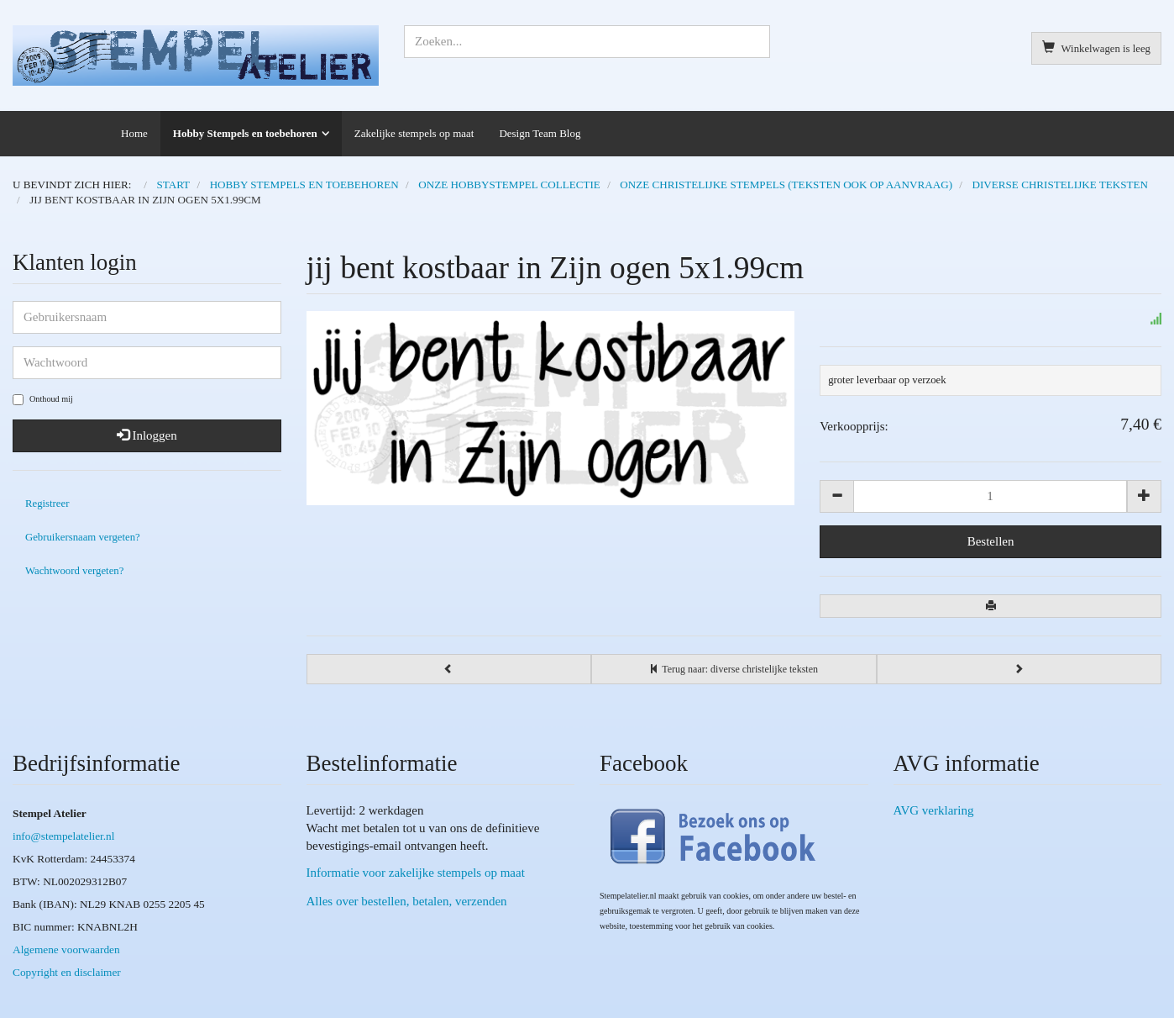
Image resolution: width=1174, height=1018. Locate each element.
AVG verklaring (934, 810)
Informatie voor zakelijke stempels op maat (416, 872)
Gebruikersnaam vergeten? (82, 537)
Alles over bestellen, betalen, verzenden (407, 901)
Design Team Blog (539, 133)
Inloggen (147, 435)
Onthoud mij (43, 399)
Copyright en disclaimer (67, 972)
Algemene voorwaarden (66, 949)
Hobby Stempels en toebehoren (245, 133)
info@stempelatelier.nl (63, 836)
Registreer (47, 503)
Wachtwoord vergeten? (74, 571)
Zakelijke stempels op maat (414, 133)
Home (134, 133)
